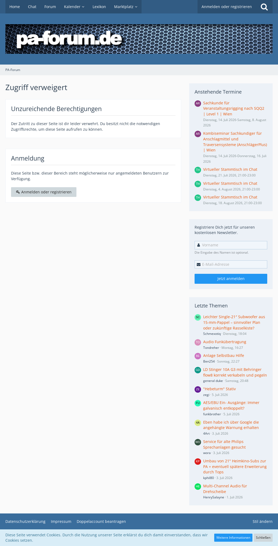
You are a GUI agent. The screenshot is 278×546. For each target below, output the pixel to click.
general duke (213, 380)
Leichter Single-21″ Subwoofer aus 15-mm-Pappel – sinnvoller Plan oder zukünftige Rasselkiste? (234, 322)
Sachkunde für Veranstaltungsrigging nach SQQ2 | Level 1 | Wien (233, 108)
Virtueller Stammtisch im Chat (230, 169)
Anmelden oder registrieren (227, 6)
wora (207, 453)
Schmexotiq (212, 333)
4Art (206, 433)
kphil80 (208, 478)
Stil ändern (263, 521)
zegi (206, 394)
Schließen (263, 537)
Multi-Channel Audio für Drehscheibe (225, 488)
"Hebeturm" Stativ (219, 388)
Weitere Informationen (233, 537)
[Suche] (264, 6)
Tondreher (211, 347)
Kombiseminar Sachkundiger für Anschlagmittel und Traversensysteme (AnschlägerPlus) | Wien (235, 142)
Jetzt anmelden (231, 278)
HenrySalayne (213, 497)
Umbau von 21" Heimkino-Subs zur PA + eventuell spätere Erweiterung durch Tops (235, 466)
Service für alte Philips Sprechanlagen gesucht (224, 444)
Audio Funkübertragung (224, 341)
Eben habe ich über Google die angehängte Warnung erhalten (231, 425)
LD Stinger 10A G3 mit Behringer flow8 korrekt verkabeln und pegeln (235, 372)
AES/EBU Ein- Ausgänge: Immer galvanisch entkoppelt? (231, 405)
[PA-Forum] (139, 39)
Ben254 (209, 361)
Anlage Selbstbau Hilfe (223, 355)
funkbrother (212, 414)
